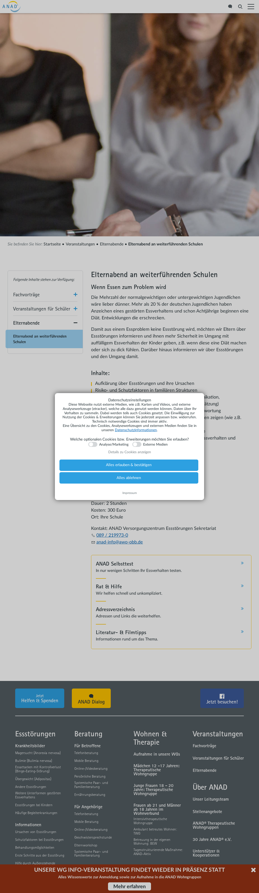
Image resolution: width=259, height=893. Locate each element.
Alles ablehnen (129, 478)
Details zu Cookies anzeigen (129, 452)
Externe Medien (155, 444)
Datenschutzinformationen (136, 430)
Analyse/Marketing (113, 444)
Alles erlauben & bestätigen (129, 465)
